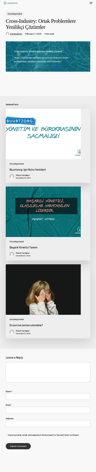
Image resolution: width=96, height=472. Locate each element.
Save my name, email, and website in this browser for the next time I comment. (43, 435)
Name (9, 391)
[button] (91, 3)
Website (10, 418)
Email (9, 405)
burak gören (16, 33)
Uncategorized (15, 13)
